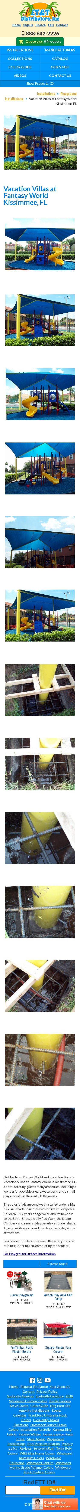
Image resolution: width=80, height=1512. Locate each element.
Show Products (40, 83)
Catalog (60, 58)
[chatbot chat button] (55, 1504)
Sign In (28, 25)
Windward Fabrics (40, 1463)
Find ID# (57, 1489)
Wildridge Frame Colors (37, 1453)
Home (16, 25)
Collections (20, 58)
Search (40, 25)
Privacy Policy (46, 1391)
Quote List (33, 41)
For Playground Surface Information (29, 1254)
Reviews (25, 1448)
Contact (62, 25)
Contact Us (60, 75)
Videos (20, 75)
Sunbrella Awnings (20, 1396)
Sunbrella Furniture (50, 1396)
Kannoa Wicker (30, 1434)
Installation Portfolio (35, 1429)
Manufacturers (60, 50)
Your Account (60, 1386)
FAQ (51, 25)
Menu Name (36, 1439)
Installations (20, 50)
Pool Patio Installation (43, 1444)
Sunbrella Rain (43, 1448)
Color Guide (20, 67)
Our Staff (60, 67)
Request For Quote (34, 1386)
